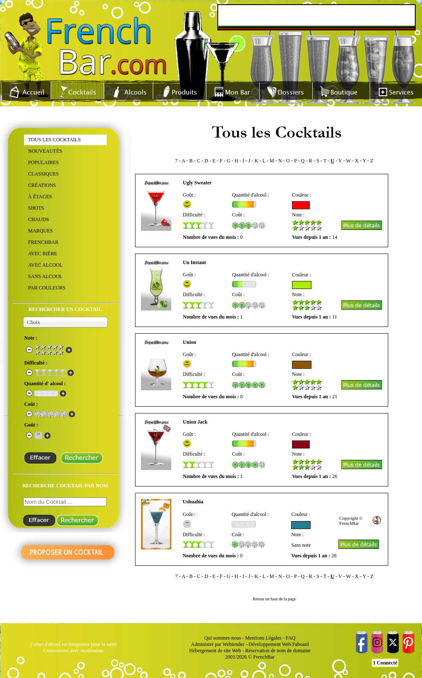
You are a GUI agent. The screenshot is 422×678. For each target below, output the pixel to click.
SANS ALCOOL (45, 276)
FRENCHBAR (43, 242)
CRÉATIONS (42, 185)
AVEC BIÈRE (42, 254)
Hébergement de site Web (215, 651)
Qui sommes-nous (222, 638)
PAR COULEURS (47, 288)
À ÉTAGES (40, 197)
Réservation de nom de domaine (278, 651)
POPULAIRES (43, 162)
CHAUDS (38, 219)
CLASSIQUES (43, 174)
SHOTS (36, 208)
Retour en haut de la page (274, 599)
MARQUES (40, 231)
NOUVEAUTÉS (45, 151)
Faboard (300, 644)
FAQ (290, 638)
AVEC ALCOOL (45, 265)
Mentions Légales (263, 638)
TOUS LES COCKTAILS (54, 140)
